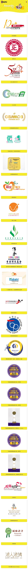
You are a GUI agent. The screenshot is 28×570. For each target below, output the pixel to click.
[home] (4, 1)
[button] (26, 2)
